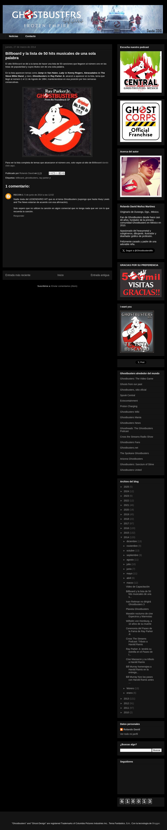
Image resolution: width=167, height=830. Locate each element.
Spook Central (127, 395)
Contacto (30, 36)
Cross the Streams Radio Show (136, 436)
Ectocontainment (129, 400)
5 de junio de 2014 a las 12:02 (39, 195)
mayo (130, 573)
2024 (127, 491)
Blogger (156, 823)
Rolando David (131, 729)
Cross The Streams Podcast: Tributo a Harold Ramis (137, 641)
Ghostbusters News (130, 423)
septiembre (133, 555)
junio (129, 569)
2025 (127, 486)
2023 (127, 495)
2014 (127, 537)
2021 (127, 505)
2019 (127, 514)
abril (129, 578)
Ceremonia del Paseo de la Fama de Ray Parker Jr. (139, 631)
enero (130, 693)
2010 (127, 712)
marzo (130, 582)
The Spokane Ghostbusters (134, 453)
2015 (127, 532)
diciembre (132, 541)
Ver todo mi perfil (129, 734)
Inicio (61, 275)
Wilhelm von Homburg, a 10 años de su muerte (139, 622)
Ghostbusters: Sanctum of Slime (137, 464)
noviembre (132, 546)
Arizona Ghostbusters (131, 458)
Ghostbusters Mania (130, 417)
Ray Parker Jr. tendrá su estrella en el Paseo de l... (139, 652)
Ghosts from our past (131, 384)
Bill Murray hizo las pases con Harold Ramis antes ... (140, 680)
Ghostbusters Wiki (129, 411)
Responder (18, 216)
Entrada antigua (100, 275)
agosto (130, 559)
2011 (127, 708)
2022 (127, 500)
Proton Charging (128, 406)
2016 (127, 528)
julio (129, 564)
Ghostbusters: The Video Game (136, 378)
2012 (127, 703)
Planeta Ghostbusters (137, 609)
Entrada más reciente (17, 275)
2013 (127, 698)
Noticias (13, 36)
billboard (20, 178)
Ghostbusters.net (129, 447)
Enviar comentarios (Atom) (64, 286)
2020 (127, 509)
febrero (131, 688)
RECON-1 (18, 195)
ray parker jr (45, 178)
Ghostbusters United (131, 470)
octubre (131, 550)
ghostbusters (31, 178)
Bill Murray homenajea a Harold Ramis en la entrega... (138, 669)
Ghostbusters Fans (130, 442)
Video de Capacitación (138, 586)
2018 (127, 519)
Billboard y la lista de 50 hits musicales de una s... (138, 594)
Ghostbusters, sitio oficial (133, 389)
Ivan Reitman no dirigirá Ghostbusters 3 (138, 603)
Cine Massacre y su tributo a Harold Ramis (140, 660)
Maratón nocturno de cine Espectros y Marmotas (139, 615)
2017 (127, 523)
